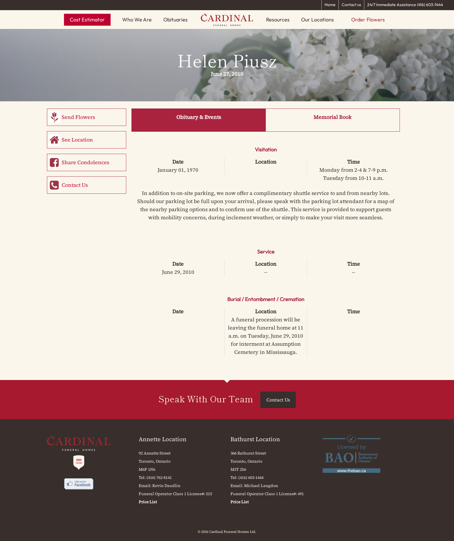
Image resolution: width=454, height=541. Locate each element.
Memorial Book (333, 117)
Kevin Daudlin (166, 485)
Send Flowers (78, 117)
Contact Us (75, 185)
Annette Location (162, 439)
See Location (77, 139)
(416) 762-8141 (159, 477)
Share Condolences (85, 162)
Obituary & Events (198, 117)
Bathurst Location (255, 439)
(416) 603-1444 (250, 477)
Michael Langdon (261, 485)
